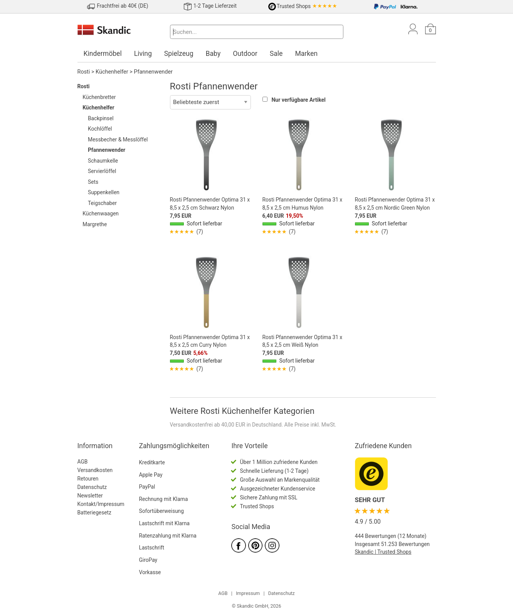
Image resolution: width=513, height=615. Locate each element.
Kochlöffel (100, 129)
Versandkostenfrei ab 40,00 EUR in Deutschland (226, 425)
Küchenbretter (99, 97)
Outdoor (245, 53)
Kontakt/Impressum (100, 504)
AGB (82, 462)
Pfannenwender (153, 72)
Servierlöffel (102, 171)
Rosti (83, 72)
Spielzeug (178, 53)
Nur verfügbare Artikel (298, 100)
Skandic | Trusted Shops (383, 552)
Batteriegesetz (94, 512)
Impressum (248, 593)
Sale (276, 53)
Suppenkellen (103, 192)
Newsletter (90, 495)
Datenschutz (92, 487)
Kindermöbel (103, 53)
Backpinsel (101, 118)
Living (143, 53)
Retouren (88, 479)
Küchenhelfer (112, 72)
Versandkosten (95, 470)
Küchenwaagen (100, 213)
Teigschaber (102, 203)
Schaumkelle (103, 161)
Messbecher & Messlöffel (118, 139)
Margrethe (94, 224)
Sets (93, 182)
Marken (306, 53)
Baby (213, 53)
